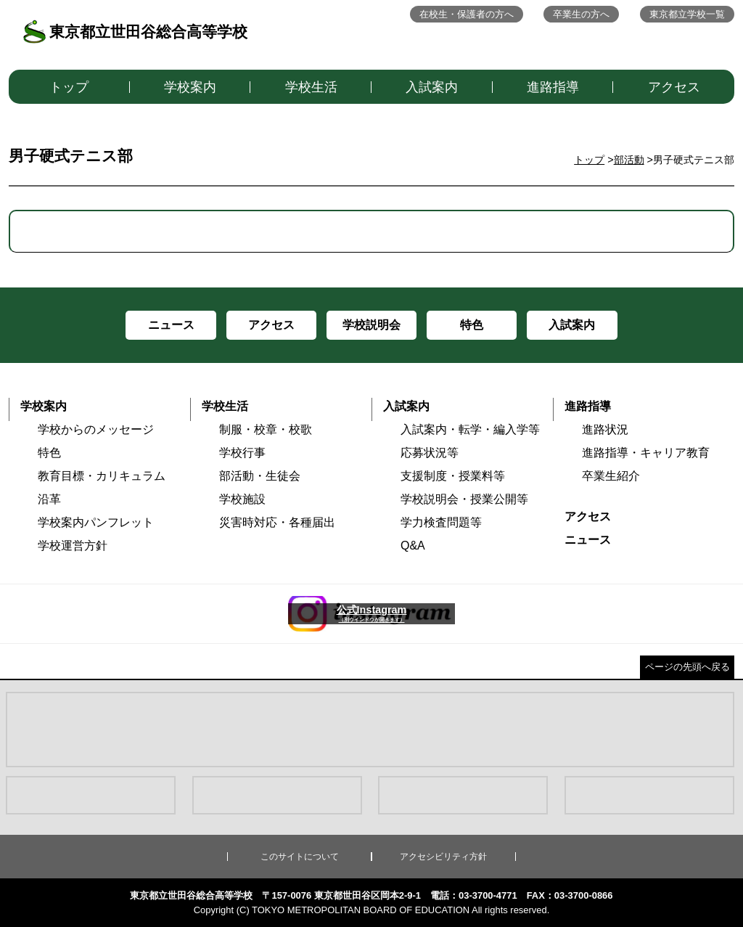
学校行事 (242, 452)
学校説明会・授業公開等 (464, 499)
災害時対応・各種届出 (277, 522)
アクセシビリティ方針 (443, 857)
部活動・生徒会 (259, 476)
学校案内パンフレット (96, 522)
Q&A (413, 545)
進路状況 (605, 429)
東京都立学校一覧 (687, 14)
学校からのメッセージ (96, 429)
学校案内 (190, 87)
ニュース (588, 540)
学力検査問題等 (441, 522)
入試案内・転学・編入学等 (470, 429)
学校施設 (242, 499)
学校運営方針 (72, 545)
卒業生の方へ (581, 14)
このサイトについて (299, 857)
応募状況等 (430, 452)
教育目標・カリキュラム (101, 476)
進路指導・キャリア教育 (646, 452)
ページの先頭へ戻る (687, 666)
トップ (69, 87)
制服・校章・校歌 (265, 429)
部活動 (629, 160)
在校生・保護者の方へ (466, 14)
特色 (49, 452)
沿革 (49, 499)
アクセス (674, 87)
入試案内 (432, 87)
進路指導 (553, 87)
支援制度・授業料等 (453, 476)
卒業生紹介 (611, 476)
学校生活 (311, 87)
